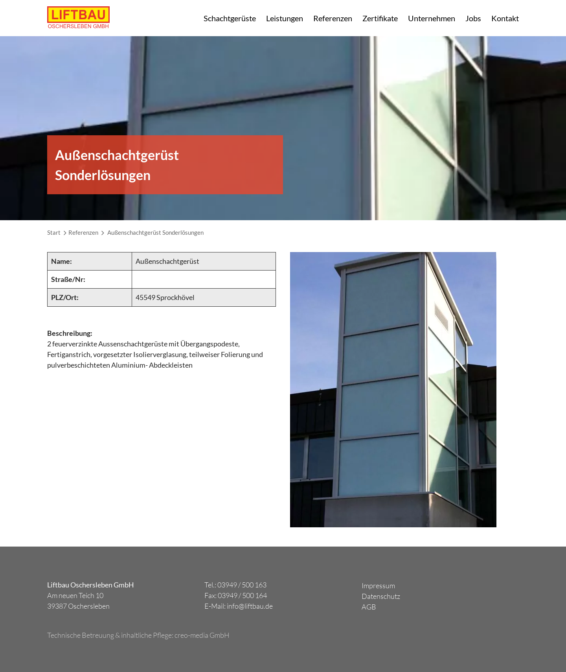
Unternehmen (431, 18)
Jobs (473, 18)
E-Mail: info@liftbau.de (238, 606)
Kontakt (505, 18)
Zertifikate (380, 18)
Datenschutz (381, 596)
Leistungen (284, 18)
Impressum (378, 585)
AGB (369, 606)
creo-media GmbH (202, 635)
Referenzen (332, 18)
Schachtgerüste (230, 18)
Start (54, 232)
